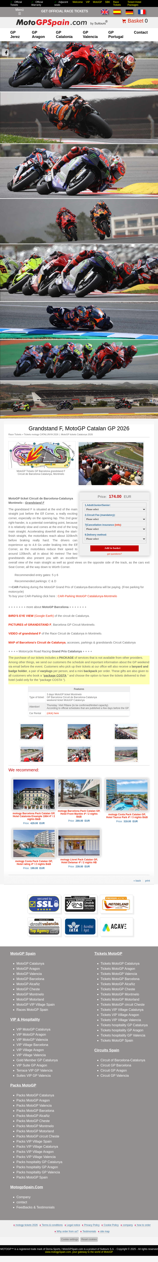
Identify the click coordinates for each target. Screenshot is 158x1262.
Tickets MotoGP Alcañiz (118, 984)
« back (137, 880)
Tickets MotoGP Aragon (118, 968)
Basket (135, 21)
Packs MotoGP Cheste (33, 1121)
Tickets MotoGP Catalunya (120, 963)
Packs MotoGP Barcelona (35, 1110)
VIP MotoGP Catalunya (33, 1029)
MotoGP (97, 2)
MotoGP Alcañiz (28, 984)
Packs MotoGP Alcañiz (33, 1116)
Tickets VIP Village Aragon (120, 1015)
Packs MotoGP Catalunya (35, 1095)
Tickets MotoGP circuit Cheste (123, 1004)
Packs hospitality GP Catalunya (39, 1162)
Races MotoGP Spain (32, 1009)
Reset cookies (89, 1239)
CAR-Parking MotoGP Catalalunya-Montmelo (87, 596)
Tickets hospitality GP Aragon (122, 1030)
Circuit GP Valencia (115, 1075)
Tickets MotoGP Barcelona (120, 979)
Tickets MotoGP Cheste (118, 989)
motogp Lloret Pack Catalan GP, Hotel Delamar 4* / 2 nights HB (79, 861)
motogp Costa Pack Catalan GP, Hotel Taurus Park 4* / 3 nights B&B (127, 816)
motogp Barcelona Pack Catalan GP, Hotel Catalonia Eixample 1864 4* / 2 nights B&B (34, 816)
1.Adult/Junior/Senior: (97, 505)
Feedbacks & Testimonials (35, 1207)
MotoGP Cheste (28, 989)
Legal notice (73, 1225)
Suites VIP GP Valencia (33, 1075)
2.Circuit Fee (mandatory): (100, 515)
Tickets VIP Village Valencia (121, 1020)
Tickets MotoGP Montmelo (120, 994)
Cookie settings (69, 1239)
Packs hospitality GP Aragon (37, 1167)
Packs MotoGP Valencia (34, 1105)
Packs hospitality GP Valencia (38, 1172)
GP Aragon (38, 34)
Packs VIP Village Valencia (36, 1157)
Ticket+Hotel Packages (134, 3)
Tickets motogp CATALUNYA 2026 (41, 434)
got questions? (114, 554)
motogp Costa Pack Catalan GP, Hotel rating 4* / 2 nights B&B (33, 863)
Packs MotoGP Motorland (35, 1131)
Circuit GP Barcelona (116, 1065)
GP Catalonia (64, 34)
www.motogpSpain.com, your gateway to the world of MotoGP (79, 1252)
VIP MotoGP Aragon (31, 1034)
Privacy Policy (92, 1225)
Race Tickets (117, 3)
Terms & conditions (52, 1225)
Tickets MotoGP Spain (117, 1040)
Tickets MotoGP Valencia (119, 974)
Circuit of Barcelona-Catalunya (123, 1060)
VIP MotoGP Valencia (32, 1039)
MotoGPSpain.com (72, 1249)
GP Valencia (90, 34)
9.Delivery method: (96, 534)
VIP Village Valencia (31, 1055)
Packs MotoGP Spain (32, 1177)
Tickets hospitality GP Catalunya (124, 1025)
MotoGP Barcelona (30, 979)
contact (141, 32)
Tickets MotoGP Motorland (120, 999)
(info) (118, 524)
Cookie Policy (111, 1225)
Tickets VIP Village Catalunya (122, 1009)
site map (104, 1231)
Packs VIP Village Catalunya (37, 1146)
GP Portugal (115, 34)
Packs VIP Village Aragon (35, 1151)
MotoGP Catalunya (30, 963)
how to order (144, 1225)
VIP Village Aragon (30, 1050)
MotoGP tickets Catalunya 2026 (77, 434)
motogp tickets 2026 (27, 1225)
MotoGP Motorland (30, 999)
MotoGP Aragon (28, 968)
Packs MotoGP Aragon (33, 1100)
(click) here (53, 713)
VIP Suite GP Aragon (31, 1065)
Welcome (77, 2)
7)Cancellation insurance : (103, 524)
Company (23, 1197)
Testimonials (89, 1231)
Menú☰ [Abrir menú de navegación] (19, 11)
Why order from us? (67, 1231)
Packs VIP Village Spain (34, 1141)
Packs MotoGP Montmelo (35, 1126)
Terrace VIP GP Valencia (34, 1070)
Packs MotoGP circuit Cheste (37, 1136)
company (128, 1225)
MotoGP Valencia (29, 974)
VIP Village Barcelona (32, 1045)
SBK (107, 2)
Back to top (152, 1243)
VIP (88, 2)
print (147, 880)
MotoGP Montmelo (30, 994)
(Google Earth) (31, 615)
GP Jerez (15, 34)
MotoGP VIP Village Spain (35, 1004)
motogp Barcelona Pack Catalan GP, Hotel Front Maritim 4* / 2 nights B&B (79, 814)
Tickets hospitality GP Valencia (123, 1035)
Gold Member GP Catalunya (37, 1060)
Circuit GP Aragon (114, 1070)
